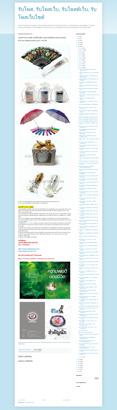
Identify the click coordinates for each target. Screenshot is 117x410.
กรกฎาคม (81, 58)
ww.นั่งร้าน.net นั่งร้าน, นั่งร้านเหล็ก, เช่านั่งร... (89, 161)
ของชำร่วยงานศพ (26, 351)
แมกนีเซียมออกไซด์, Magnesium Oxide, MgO (89, 306)
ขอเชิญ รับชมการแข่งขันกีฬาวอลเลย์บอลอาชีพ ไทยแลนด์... (87, 136)
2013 (79, 367)
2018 (79, 46)
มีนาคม (80, 65)
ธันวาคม (81, 48)
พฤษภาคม (81, 61)
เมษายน (81, 63)
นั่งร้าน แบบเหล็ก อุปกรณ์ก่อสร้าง (86, 332)
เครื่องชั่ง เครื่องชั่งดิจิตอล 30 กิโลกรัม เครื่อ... (88, 117)
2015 (79, 363)
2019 (79, 44)
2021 (79, 40)
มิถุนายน (81, 59)
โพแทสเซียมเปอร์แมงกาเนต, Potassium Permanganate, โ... (87, 297)
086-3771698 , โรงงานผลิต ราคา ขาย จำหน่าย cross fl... (87, 324)
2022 (79, 38)
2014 (79, 365)
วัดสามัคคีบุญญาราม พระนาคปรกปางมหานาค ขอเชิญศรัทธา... (87, 341)
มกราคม (81, 357)
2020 (79, 42)
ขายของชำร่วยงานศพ (57, 342)
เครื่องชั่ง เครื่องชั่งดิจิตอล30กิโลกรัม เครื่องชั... (89, 119)
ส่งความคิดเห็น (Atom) (29, 402)
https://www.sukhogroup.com (28, 249)
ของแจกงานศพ (28, 223)
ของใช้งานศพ (21, 344)
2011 (79, 371)
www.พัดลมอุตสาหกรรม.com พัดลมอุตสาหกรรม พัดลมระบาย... (86, 167)
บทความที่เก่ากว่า (67, 400)
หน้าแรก (44, 400)
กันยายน (81, 54)
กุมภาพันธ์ (81, 67)
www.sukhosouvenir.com (27, 251)
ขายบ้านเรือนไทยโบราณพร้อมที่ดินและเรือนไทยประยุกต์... (87, 338)
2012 (79, 369)
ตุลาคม (80, 52)
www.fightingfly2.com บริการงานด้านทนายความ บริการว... (87, 347)
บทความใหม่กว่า (22, 400)
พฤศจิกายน (81, 50)
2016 (79, 361)
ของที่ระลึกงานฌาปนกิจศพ (33, 342)
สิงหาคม (81, 56)
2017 (79, 359)
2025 (79, 36)
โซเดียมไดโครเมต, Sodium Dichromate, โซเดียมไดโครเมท (87, 291)
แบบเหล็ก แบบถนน (83, 330)
